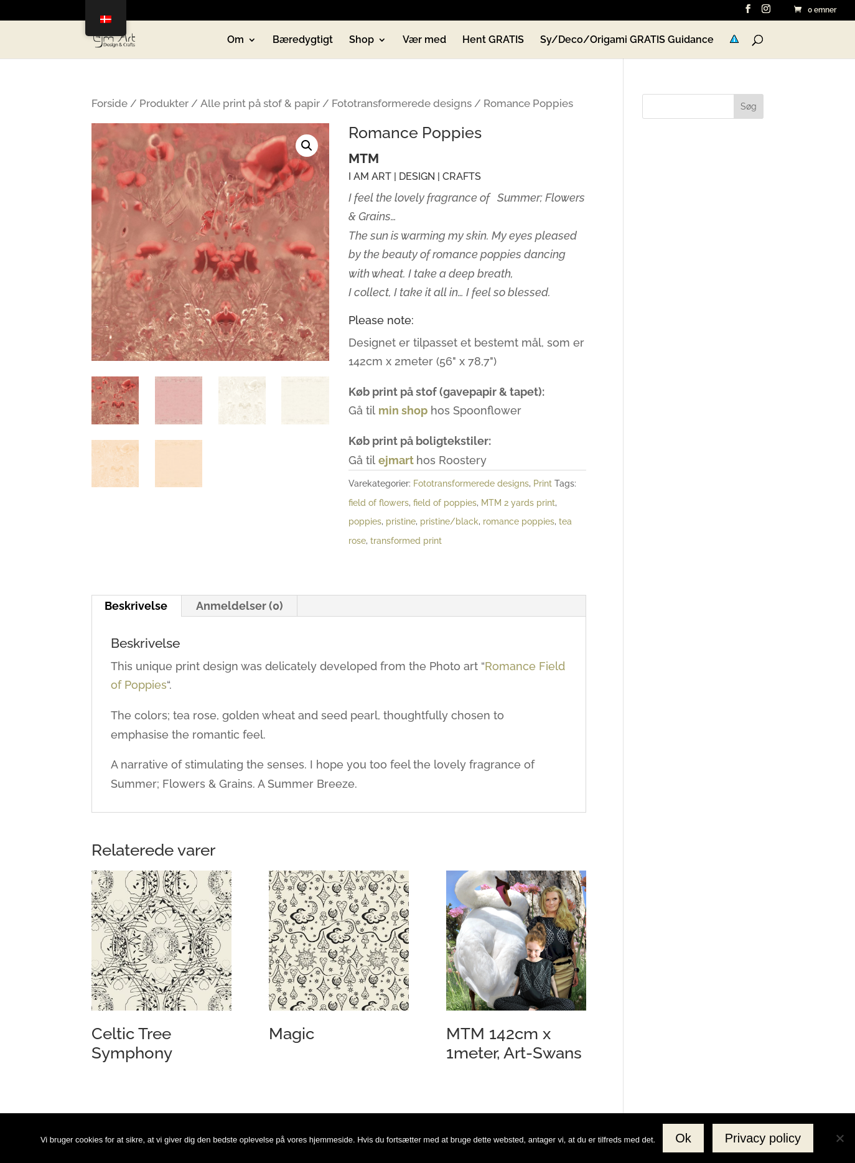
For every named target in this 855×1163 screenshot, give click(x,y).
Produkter (164, 103)
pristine (401, 521)
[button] (307, 145)
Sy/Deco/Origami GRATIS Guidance (627, 40)
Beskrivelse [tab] (136, 605)
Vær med (424, 40)
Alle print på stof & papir (260, 103)
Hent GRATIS (493, 40)
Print (542, 483)
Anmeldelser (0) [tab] (239, 605)
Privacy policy (763, 1138)
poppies (364, 521)
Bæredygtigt (303, 40)
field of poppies (445, 503)
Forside (109, 103)
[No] (839, 1138)
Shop (361, 40)
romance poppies (518, 521)
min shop (402, 410)
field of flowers (378, 503)
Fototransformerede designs (402, 103)
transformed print (406, 541)
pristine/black (449, 521)
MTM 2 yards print (518, 503)
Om (235, 40)
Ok (683, 1138)
